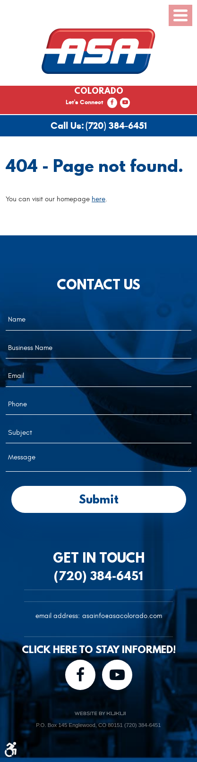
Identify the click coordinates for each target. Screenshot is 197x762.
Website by (100, 713)
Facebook (112, 103)
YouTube (125, 103)
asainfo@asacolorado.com (122, 616)
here (98, 199)
